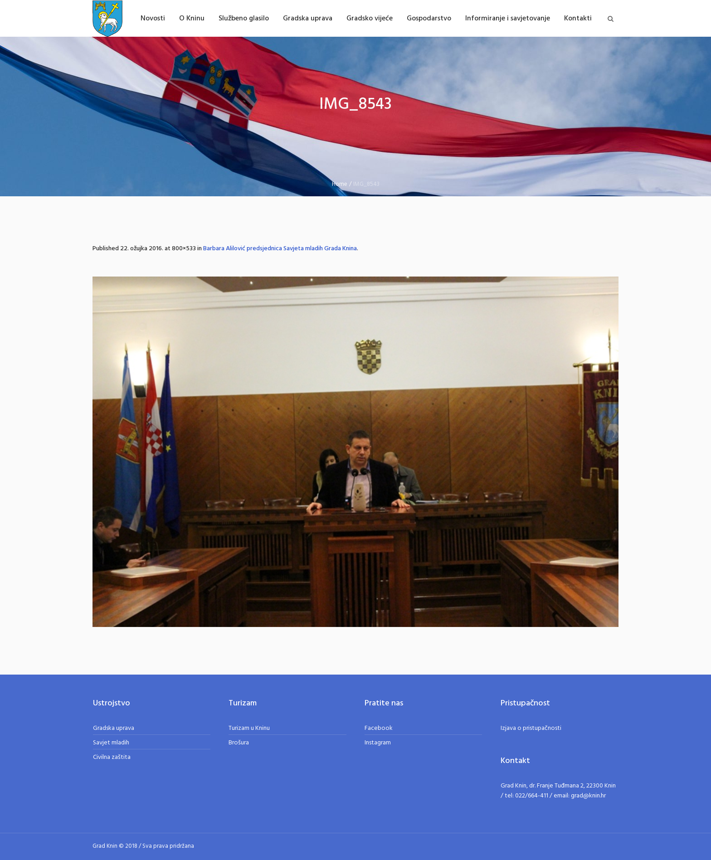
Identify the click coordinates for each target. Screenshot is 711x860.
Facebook (379, 728)
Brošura (239, 743)
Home (339, 184)
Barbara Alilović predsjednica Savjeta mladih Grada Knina (280, 248)
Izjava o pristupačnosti (531, 728)
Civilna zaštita (112, 757)
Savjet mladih (111, 743)
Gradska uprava (113, 728)
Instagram (378, 743)
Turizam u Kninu (249, 728)
